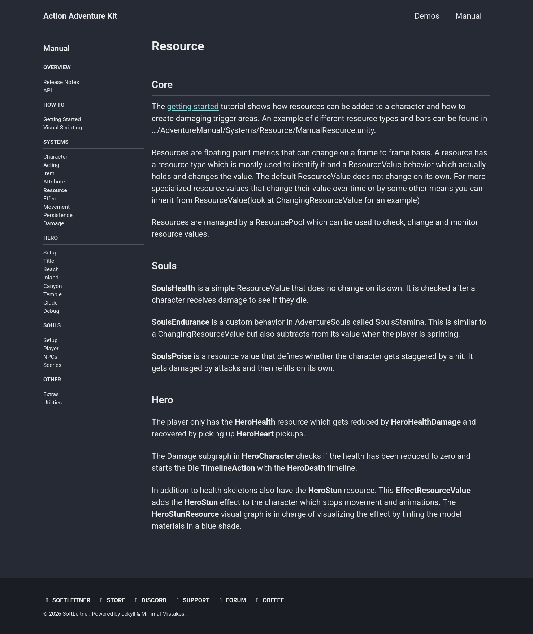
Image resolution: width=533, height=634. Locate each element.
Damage (53, 223)
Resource (55, 190)
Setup (50, 252)
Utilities (52, 402)
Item (49, 173)
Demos (427, 16)
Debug (51, 311)
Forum (231, 600)
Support (192, 600)
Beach (51, 269)
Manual (468, 16)
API (47, 90)
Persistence (58, 215)
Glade (50, 303)
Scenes (52, 365)
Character (55, 157)
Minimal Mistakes (163, 614)
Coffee (269, 600)
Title (48, 261)
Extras (51, 394)
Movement (56, 207)
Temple (52, 294)
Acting (51, 165)
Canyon (52, 286)
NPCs (50, 357)
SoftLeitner (66, 600)
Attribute (54, 181)
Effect (50, 198)
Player (50, 348)
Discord (149, 600)
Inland (50, 277)
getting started (193, 106)
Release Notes (61, 82)
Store (111, 600)
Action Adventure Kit (80, 16)
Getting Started (62, 119)
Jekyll (128, 614)
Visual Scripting (62, 127)
